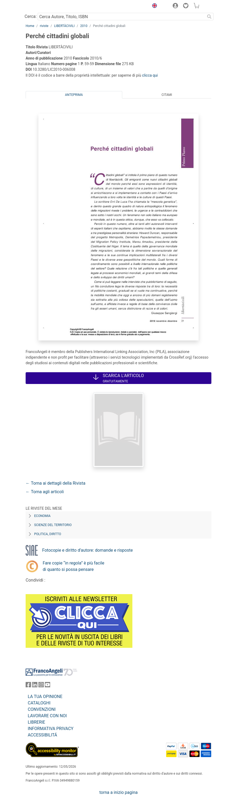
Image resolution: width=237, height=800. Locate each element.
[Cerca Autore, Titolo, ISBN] (121, 16)
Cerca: (31, 16)
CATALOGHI (39, 702)
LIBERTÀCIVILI (64, 26)
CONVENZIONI (42, 709)
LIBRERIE (36, 722)
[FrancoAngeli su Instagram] (41, 685)
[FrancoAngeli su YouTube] (47, 685)
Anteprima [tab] (74, 95)
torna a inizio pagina (118, 792)
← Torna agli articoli (45, 491)
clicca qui (150, 75)
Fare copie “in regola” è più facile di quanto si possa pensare (73, 566)
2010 (83, 26)
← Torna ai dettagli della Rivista (55, 483)
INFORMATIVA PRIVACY (50, 728)
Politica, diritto (47, 534)
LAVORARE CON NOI (47, 715)
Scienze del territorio (53, 525)
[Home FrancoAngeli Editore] (43, 6)
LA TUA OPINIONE (45, 696)
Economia (42, 516)
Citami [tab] (166, 95)
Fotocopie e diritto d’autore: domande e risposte (87, 550)
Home (30, 26)
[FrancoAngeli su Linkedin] (34, 685)
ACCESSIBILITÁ (42, 735)
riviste (44, 26)
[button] (153, 6)
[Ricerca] (209, 16)
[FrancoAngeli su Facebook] (28, 685)
